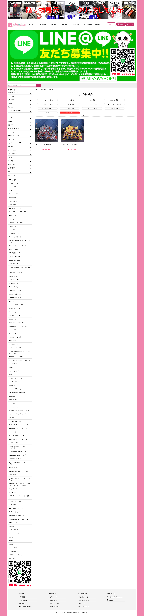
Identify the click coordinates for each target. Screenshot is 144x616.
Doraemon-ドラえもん (15, 389)
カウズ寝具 (47, 112)
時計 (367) (10, 107)
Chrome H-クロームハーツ (16, 222)
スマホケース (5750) (13, 92)
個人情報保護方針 (25, 606)
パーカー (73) (11, 114)
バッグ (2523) (11, 96)
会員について (53, 597)
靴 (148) (10, 103)
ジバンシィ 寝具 (92, 108)
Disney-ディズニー (14, 385)
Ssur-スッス (12, 403)
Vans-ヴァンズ (13, 364)
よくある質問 (88, 24)
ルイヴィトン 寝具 (47, 100)
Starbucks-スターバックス (16, 396)
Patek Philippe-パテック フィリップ (18, 439)
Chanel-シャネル (13, 186)
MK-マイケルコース (14, 308)
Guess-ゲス (12, 367)
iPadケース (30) (12, 139)
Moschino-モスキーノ (15, 287)
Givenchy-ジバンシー (14, 315)
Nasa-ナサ (11, 417)
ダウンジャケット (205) (14, 110)
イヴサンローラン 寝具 (114, 104)
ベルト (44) (11, 132)
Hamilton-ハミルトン (14, 533)
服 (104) (10, 121)
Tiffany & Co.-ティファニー (16, 435)
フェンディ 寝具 (69, 108)
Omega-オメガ (13, 488)
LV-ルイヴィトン (13, 183)
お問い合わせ (77, 24)
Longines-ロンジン (14, 530)
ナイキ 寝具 (49, 89)
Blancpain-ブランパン (15, 458)
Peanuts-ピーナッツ (14, 407)
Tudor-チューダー (14, 522)
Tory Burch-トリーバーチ (16, 399)
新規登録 (120, 24)
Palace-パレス (12, 374)
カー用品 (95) (11, 168)
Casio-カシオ (12, 544)
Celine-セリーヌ (13, 201)
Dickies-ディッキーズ (15, 337)
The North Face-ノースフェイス (17, 212)
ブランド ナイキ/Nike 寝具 (43, 144)
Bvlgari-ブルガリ (13, 229)
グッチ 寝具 (92, 100)
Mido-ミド (11, 537)
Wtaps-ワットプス (14, 381)
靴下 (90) (10, 161)
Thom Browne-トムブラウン (16, 322)
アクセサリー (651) (13, 128)
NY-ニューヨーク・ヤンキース (17, 378)
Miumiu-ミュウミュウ (15, 294)
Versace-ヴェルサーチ (15, 276)
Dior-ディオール (13, 197)
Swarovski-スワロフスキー (16, 356)
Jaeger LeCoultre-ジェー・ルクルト (18, 471)
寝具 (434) (10, 146)
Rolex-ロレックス (14, 442)
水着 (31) (10, 157)
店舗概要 (97, 24)
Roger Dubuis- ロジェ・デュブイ (18, 455)
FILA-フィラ (12, 333)
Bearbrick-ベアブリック (15, 272)
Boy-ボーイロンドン (14, 371)
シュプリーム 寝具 (47, 108)
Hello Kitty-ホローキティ (16, 421)
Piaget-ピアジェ (13, 467)
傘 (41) (9, 171)
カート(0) (130, 24)
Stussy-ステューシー (14, 301)
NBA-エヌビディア (14, 344)
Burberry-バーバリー (14, 256)
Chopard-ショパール (14, 551)
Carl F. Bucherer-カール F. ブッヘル (18, 519)
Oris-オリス (12, 558)
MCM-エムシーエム (14, 260)
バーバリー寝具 (92, 104)
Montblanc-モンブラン (15, 512)
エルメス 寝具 (114, 100)
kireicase (110, 600)
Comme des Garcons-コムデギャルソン (19, 360)
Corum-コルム (13, 492)
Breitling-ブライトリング (16, 501)
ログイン (111, 24)
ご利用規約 (23, 600)
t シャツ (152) (11, 118)
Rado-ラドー (12, 526)
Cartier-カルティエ (14, 233)
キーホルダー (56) (13, 164)
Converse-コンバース (14, 432)
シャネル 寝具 (70, 100)
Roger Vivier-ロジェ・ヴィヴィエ (18, 326)
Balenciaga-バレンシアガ (15, 290)
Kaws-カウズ (12, 319)
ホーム (31, 24)
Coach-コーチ (12, 226)
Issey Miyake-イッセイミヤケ (17, 392)
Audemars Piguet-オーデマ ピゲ (17, 451)
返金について (83, 603)
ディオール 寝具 (69, 104)
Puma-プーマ (12, 340)
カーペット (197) (12, 150)
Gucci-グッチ (12, 190)
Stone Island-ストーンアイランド (18, 428)
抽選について (53, 600)
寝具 (43, 89)
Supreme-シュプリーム (15, 208)
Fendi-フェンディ (13, 249)
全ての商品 (43, 24)
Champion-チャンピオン (15, 297)
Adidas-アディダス (14, 279)
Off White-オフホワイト (15, 283)
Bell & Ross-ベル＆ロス (15, 555)
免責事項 (22, 603)
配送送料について (84, 600)
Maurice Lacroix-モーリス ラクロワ (18, 515)
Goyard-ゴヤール (13, 263)
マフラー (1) (11, 175)
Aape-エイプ (12, 330)
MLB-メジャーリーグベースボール (19, 410)
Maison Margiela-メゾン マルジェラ (18, 245)
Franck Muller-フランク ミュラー (18, 508)
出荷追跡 (64, 24)
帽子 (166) (10, 125)
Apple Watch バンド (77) (14, 143)
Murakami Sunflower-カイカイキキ (18, 424)
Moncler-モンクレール (15, 237)
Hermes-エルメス (13, 194)
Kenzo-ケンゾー (13, 312)
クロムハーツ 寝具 (114, 108)
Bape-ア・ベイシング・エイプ (17, 414)
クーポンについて (55, 606)
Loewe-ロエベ (12, 204)
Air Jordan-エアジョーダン (16, 305)
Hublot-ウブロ (13, 474)
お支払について (83, 597)
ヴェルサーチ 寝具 (47, 104)
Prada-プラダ (12, 215)
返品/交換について (84, 606)
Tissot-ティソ (12, 540)
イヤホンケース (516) (14, 135)
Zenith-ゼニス (12, 504)
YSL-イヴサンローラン (15, 253)
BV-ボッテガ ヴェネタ (15, 348)
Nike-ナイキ (12, 219)
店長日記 (53, 24)
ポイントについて (55, 603)
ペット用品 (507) (12, 153)
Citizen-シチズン (13, 548)
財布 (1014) (11, 100)
